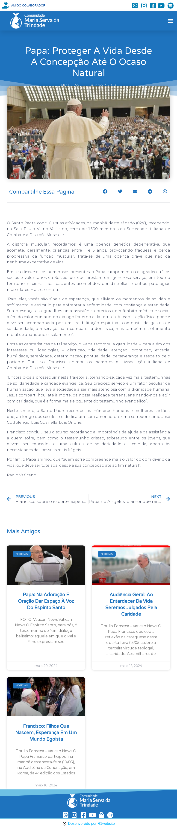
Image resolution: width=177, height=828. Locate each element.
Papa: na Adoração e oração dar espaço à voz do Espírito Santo (46, 601)
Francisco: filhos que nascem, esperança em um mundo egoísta (46, 733)
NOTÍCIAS (70, 85)
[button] (170, 20)
